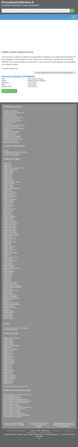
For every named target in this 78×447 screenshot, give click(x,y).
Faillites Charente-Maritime (11, 188)
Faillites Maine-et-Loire (10, 260)
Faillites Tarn (7, 301)
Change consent (45, 432)
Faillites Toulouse (8, 382)
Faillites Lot (6, 256)
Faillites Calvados (8, 184)
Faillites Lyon (7, 355)
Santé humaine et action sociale (13, 139)
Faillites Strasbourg (9, 378)
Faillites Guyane (8, 218)
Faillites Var (6, 309)
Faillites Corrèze (8, 191)
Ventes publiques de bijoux (11, 396)
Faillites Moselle (8, 273)
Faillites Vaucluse (8, 311)
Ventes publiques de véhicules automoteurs (16, 415)
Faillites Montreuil (8, 361)
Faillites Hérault (8, 237)
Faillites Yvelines (8, 318)
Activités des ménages (10, 111)
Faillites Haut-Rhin (8, 220)
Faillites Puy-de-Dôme (10, 284)
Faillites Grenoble (8, 350)
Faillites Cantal (7, 185)
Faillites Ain (6, 163)
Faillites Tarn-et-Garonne (10, 303)
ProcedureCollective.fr (18, 2)
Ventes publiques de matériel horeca (14, 409)
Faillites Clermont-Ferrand (11, 346)
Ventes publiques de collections (12, 398)
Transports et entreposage (11, 142)
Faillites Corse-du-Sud (10, 193)
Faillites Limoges (8, 353)
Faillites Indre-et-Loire (9, 242)
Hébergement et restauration (12, 131)
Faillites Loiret (7, 254)
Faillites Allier (7, 166)
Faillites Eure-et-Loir (9, 209)
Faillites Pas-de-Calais (10, 282)
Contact (5, 150)
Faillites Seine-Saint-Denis (11, 298)
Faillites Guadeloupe (9, 216)
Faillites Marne (7, 263)
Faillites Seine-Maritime (10, 296)
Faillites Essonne (8, 205)
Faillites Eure (7, 207)
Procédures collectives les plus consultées (16, 328)
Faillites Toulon (7, 380)
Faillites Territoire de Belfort (11, 304)
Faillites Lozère (8, 259)
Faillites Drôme (7, 204)
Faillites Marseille (8, 357)
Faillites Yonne (7, 317)
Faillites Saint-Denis (9, 375)
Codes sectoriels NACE (10, 329)
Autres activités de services (11, 119)
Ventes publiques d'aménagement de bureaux (17, 394)
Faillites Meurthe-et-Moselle (11, 268)
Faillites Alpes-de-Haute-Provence (13, 168)
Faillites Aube (7, 176)
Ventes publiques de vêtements (12, 416)
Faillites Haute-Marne (9, 226)
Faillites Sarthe (7, 292)
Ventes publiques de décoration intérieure (15, 399)
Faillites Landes (8, 248)
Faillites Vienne (8, 314)
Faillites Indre (7, 240)
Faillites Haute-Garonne (10, 223)
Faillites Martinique (9, 265)
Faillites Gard (7, 212)
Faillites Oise (7, 278)
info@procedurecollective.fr (16, 431)
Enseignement (7, 130)
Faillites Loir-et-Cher (9, 249)
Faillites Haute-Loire (9, 224)
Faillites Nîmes (7, 368)
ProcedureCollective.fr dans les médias (15, 152)
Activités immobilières (9, 114)
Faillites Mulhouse (8, 363)
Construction (7, 123)
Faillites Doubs (7, 202)
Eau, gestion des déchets (11, 127)
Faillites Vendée (8, 312)
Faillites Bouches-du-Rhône (11, 182)
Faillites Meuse (7, 270)
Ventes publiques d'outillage (11, 412)
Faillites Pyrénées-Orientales (12, 287)
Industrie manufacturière (10, 133)
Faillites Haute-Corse (9, 221)
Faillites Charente (8, 187)
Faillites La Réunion (9, 246)
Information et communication (12, 136)
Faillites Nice (7, 366)
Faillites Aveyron (8, 179)
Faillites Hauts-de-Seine (10, 235)
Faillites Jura (7, 245)
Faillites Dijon (7, 347)
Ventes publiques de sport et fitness (14, 413)
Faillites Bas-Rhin (8, 180)
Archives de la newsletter (10, 155)
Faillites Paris (7, 281)
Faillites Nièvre (7, 274)
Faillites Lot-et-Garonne (10, 257)
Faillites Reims (7, 372)
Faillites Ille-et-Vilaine (9, 238)
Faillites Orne (7, 279)
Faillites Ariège (7, 174)
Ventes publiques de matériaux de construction (17, 407)
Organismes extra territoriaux (12, 138)
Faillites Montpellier (9, 360)
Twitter (22, 425)
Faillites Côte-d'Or (8, 195)
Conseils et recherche (9, 122)
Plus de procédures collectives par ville (15, 386)
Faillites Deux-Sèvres (9, 199)
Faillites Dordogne (8, 201)
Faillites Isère (7, 243)
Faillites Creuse (8, 198)
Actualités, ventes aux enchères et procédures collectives (63, 424)
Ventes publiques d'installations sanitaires (15, 402)
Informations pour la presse (11, 153)
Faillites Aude (7, 177)
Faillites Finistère (8, 210)
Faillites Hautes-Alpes (9, 232)
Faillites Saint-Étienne (9, 377)
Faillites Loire (7, 251)
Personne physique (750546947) (18, 76)
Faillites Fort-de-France (10, 349)
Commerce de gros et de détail (12, 120)
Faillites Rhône (7, 289)
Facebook (39, 426)
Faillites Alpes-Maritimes (10, 169)
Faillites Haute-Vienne (10, 231)
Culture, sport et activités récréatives (14, 125)
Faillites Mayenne (8, 267)
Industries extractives (9, 134)
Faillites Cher (7, 190)
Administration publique (10, 116)
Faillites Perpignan (9, 371)
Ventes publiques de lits (10, 404)
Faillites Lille (7, 352)
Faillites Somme (8, 300)
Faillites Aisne (7, 165)
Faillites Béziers (8, 342)
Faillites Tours (7, 383)
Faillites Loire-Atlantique (10, 253)
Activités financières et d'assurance (13, 112)
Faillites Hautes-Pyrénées (11, 234)
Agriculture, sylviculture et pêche (13, 117)
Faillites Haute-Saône (9, 227)
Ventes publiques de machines (12, 405)
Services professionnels (10, 141)
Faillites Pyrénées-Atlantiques (12, 285)
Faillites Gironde (8, 215)
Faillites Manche (8, 262)
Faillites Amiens (8, 339)
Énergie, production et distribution (13, 128)
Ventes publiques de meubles (12, 410)
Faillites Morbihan (8, 271)
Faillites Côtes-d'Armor (10, 196)
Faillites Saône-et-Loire (10, 290)
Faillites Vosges (8, 315)
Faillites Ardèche (8, 171)
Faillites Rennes (8, 374)
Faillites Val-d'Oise (8, 306)
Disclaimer (56, 431)
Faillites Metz (7, 358)
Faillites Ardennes (8, 173)
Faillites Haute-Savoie (10, 229)
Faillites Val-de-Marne (9, 307)
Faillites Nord (7, 276)
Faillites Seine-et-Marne (10, 295)
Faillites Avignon (8, 341)
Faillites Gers (7, 213)
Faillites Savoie (8, 293)
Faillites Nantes (8, 364)
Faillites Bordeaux (8, 344)
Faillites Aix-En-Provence (10, 338)
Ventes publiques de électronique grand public (17, 401)
